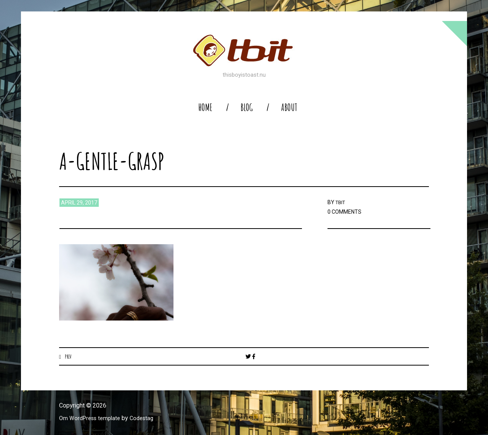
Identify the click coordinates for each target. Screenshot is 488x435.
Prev (68, 356)
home (205, 107)
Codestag (148, 418)
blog (247, 107)
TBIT (341, 202)
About (289, 107)
